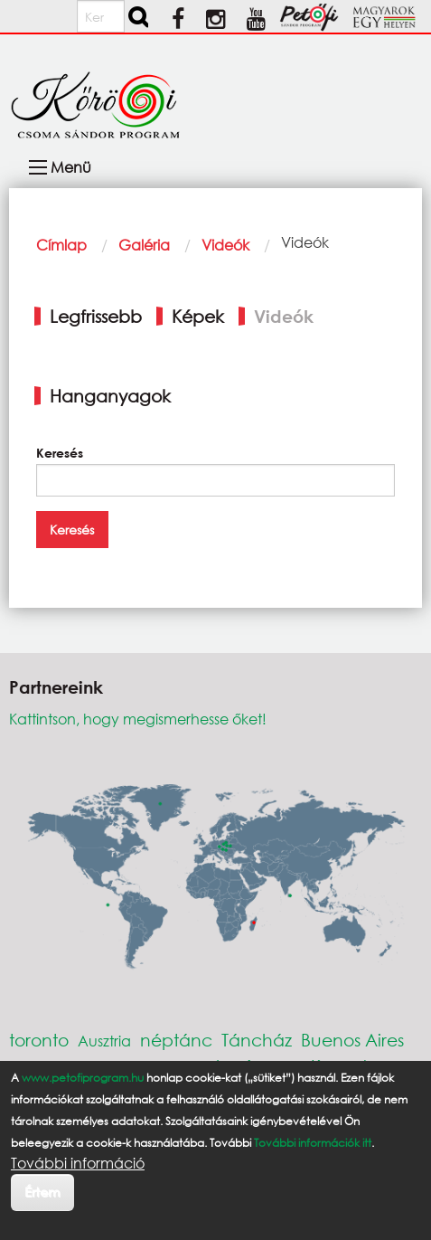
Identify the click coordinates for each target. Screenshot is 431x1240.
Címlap (61, 244)
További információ (78, 1163)
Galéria (144, 244)
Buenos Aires (352, 1039)
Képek (198, 316)
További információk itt (312, 1142)
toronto (39, 1039)
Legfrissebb (96, 316)
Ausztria (104, 1040)
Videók (225, 244)
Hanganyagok (110, 395)
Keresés (59, 452)
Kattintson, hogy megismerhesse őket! (138, 718)
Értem (42, 1191)
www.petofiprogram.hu (83, 1077)
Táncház (256, 1039)
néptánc (176, 1039)
